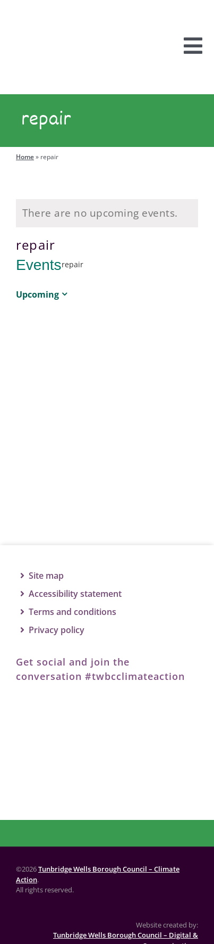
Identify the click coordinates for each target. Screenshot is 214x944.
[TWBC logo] (107, 753)
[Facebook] (34, 708)
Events (39, 265)
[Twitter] (82, 708)
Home (25, 156)
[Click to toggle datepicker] (43, 294)
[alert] (107, 213)
